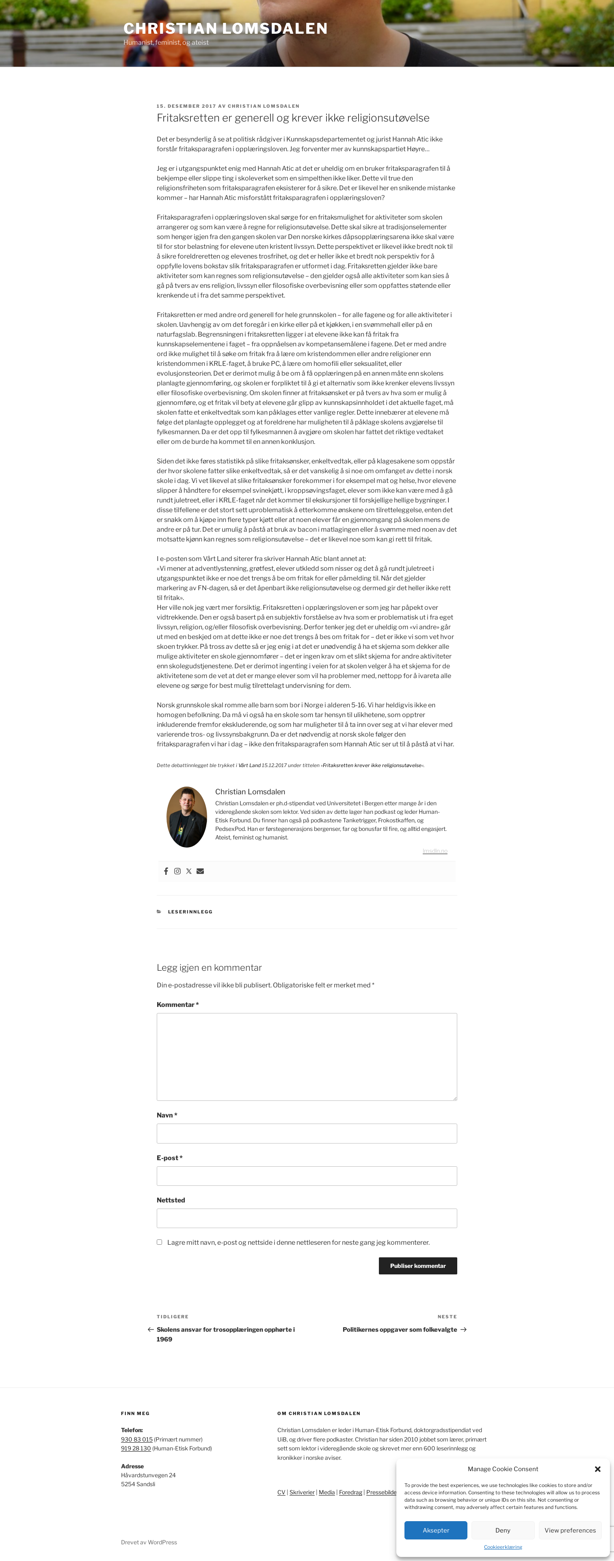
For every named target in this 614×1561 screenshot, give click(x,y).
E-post (170, 1158)
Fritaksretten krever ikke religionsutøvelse (372, 765)
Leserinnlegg (190, 912)
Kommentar (178, 1005)
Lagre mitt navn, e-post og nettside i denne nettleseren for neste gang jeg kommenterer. (298, 1242)
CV (281, 1492)
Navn (167, 1115)
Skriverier (302, 1492)
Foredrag (350, 1492)
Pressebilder (382, 1492)
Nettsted (171, 1200)
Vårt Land (249, 765)
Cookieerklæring (503, 1547)
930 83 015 (137, 1439)
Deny (502, 1530)
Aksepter (436, 1530)
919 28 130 (136, 1448)
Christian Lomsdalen (226, 28)
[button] (598, 1469)
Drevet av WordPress (149, 1542)
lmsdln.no (435, 850)
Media (327, 1492)
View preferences (570, 1530)
